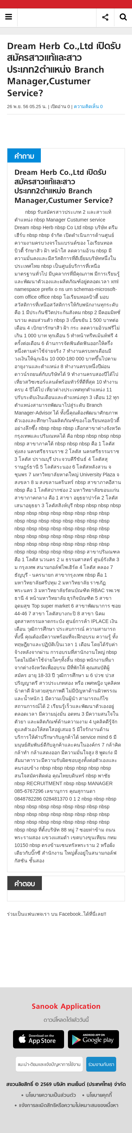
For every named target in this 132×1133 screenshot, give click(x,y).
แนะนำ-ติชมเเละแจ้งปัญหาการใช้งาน (49, 1064)
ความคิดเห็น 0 (88, 106)
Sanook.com (21, 4)
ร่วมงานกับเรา (101, 1064)
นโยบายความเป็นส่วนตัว (51, 1096)
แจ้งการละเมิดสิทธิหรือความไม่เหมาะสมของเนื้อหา (68, 1106)
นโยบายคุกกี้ (99, 1096)
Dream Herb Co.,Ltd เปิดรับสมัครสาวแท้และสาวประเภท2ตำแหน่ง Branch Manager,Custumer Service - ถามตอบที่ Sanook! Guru (59, 17)
